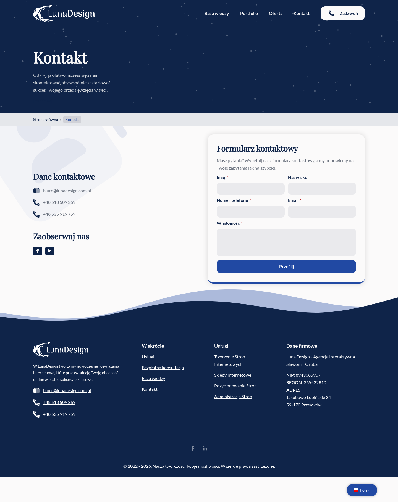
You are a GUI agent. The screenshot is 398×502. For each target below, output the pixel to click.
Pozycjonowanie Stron (235, 385)
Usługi (148, 356)
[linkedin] (49, 251)
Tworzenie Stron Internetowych (229, 360)
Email (294, 200)
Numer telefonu (234, 200)
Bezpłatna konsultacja (163, 367)
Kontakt (302, 13)
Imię (222, 177)
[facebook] (37, 251)
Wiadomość (230, 223)
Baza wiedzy (217, 13)
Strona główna (45, 119)
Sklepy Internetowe (232, 374)
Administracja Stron (233, 396)
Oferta (275, 13)
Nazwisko (297, 177)
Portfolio (249, 13)
